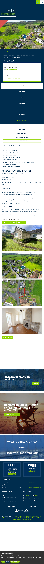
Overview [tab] (22, 85)
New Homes (26, 498)
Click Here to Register (12, 414)
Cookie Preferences (30, 516)
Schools (5, 222)
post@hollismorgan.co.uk (35, 487)
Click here (22, 448)
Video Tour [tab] (22, 114)
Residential (26, 495)
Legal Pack (22, 129)
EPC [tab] (22, 109)
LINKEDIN (36, 495)
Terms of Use (15, 516)
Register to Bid (22, 133)
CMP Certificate (21, 517)
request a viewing (11, 69)
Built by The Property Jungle (24, 519)
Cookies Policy (22, 516)
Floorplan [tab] (22, 103)
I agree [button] (3, 561)
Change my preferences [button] (15, 561)
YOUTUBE (36, 498)
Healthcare (21, 222)
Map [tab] (22, 97)
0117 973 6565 (10, 67)
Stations (13, 222)
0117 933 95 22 (32, 485)
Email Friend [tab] (22, 91)
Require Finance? (22, 141)
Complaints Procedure (12, 517)
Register (35, 383)
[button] (3, 34)
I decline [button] (7, 561)
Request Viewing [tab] (22, 120)
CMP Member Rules (30, 517)
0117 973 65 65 (32, 483)
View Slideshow (8, 337)
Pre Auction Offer (22, 137)
